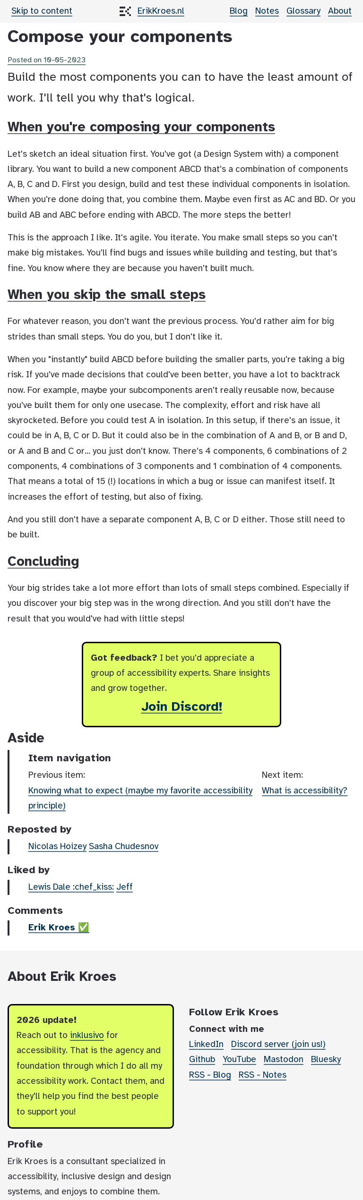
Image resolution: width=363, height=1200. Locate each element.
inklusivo (87, 1035)
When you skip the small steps (107, 295)
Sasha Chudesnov (123, 846)
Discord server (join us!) (278, 1044)
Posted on (47, 60)
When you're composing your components (141, 127)
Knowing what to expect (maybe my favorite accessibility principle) (140, 798)
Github (202, 1059)
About (340, 11)
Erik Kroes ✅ (58, 928)
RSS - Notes (262, 1075)
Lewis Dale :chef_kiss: (71, 887)
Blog (239, 11)
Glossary (303, 11)
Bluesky (326, 1059)
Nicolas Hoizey (57, 846)
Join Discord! (181, 707)
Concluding (43, 562)
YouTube (239, 1059)
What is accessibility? (304, 791)
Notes (267, 11)
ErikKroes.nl (161, 11)
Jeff (124, 887)
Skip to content (41, 11)
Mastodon (283, 1059)
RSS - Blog (210, 1075)
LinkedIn (206, 1044)
